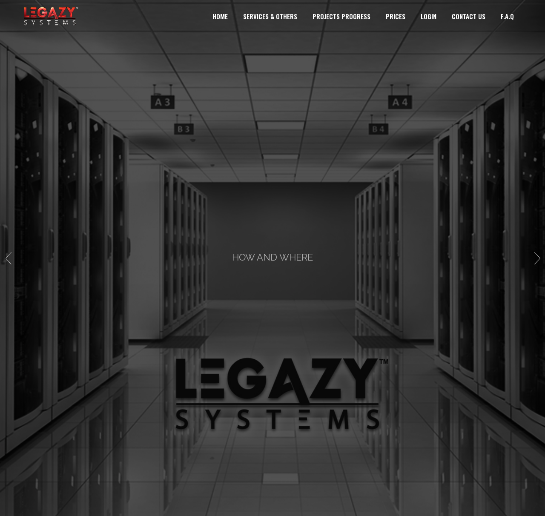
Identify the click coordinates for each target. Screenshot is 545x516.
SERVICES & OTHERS (270, 16)
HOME (220, 16)
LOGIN (428, 16)
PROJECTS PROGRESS (341, 16)
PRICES (395, 16)
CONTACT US (468, 16)
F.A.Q (507, 16)
